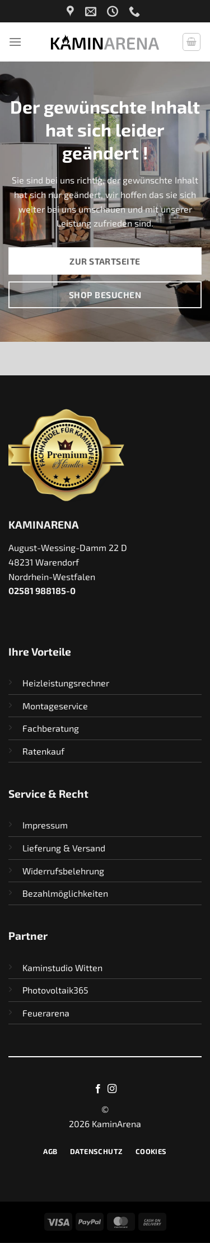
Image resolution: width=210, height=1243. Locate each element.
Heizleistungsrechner (65, 682)
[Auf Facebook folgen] (98, 1089)
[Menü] (15, 41)
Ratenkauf (43, 751)
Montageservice (55, 705)
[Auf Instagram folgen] (112, 1089)
